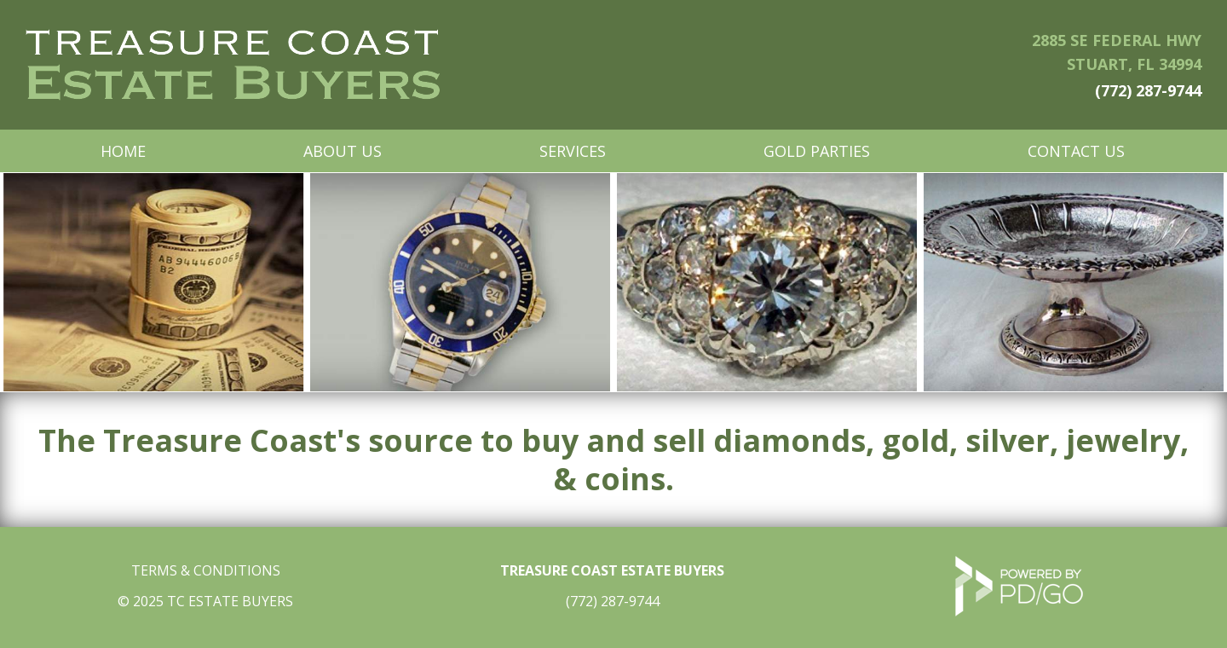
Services (572, 151)
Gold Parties (816, 151)
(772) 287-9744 (1148, 90)
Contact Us (1076, 151)
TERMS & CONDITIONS (205, 570)
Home (123, 151)
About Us (342, 151)
